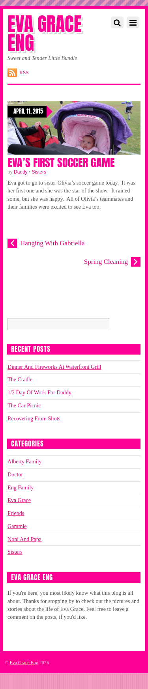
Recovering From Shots (33, 418)
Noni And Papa (24, 539)
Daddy (21, 172)
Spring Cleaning (106, 261)
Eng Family (20, 487)
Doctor (15, 474)
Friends (15, 513)
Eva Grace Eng (23, 662)
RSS (24, 72)
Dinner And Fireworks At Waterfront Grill (54, 367)
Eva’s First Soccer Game (61, 162)
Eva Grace (19, 500)
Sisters (39, 172)
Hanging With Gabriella (52, 243)
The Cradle (19, 379)
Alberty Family (24, 461)
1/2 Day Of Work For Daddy (39, 392)
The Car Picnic (24, 405)
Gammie (16, 526)
